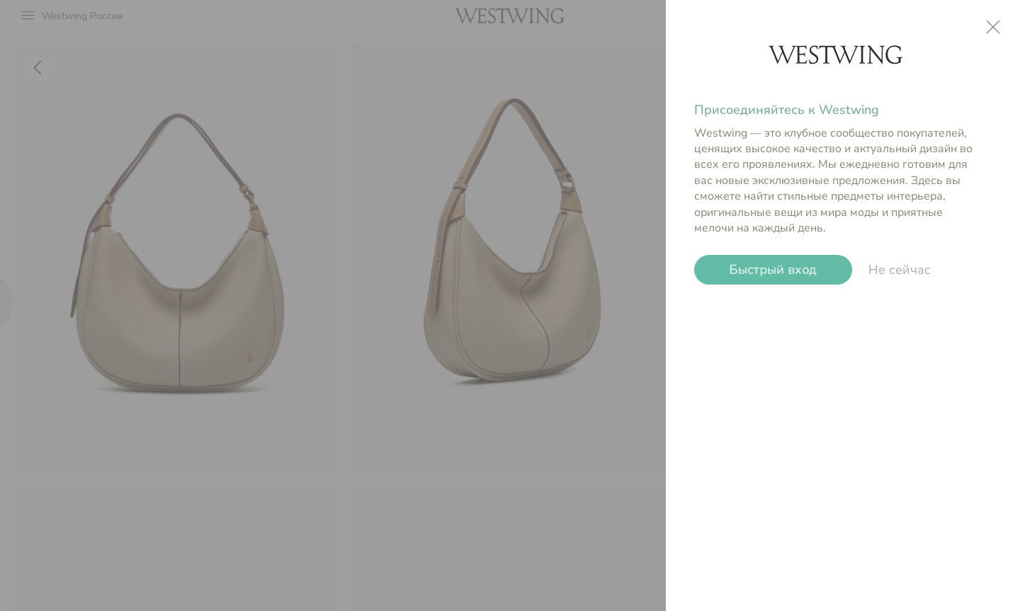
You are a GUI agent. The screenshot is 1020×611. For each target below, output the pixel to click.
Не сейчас (899, 269)
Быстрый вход (773, 269)
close (993, 26)
